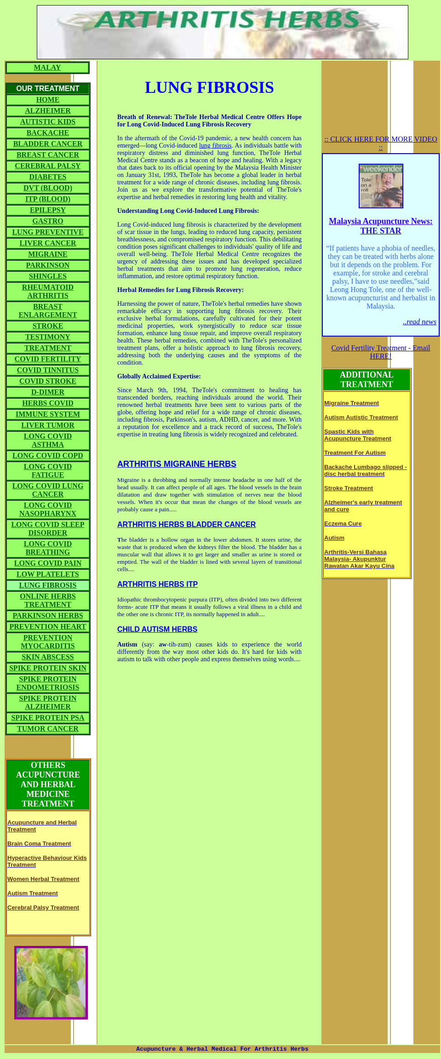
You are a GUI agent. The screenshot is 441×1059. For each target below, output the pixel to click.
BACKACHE (48, 133)
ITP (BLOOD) (47, 199)
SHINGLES (48, 276)
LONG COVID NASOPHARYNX (47, 509)
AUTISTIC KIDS (47, 122)
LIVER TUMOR (47, 425)
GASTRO (47, 221)
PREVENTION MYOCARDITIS (47, 642)
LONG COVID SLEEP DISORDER (47, 529)
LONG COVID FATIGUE (48, 471)
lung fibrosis (215, 145)
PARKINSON (48, 265)
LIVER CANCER (47, 243)
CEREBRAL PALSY (47, 166)
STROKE (48, 326)
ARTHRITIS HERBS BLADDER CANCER (186, 524)
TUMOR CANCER (48, 729)
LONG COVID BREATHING (48, 548)
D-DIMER (47, 392)
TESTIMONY (47, 337)
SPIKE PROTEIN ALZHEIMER (48, 702)
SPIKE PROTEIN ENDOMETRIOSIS (48, 683)
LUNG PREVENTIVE (47, 232)
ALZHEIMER (48, 110)
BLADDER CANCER (48, 144)
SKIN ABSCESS (48, 657)
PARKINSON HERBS (47, 615)
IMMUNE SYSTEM (48, 414)
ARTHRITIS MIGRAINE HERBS (176, 464)
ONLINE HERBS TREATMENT (47, 600)
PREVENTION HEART (47, 626)
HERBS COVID (48, 403)
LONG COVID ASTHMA (48, 440)
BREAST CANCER (48, 155)
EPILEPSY (48, 210)
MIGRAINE (47, 254)
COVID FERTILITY (48, 359)
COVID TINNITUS (48, 370)
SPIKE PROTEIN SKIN (47, 668)
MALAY (47, 67)
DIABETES (48, 177)
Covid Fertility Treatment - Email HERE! (380, 352)
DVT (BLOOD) (47, 188)
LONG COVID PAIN (47, 563)
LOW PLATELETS (48, 574)
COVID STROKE (47, 381)
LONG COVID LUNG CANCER (48, 490)
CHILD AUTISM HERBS (157, 629)
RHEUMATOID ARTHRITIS (48, 291)
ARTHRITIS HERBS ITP (157, 584)
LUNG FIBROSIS (48, 585)
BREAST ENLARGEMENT (47, 311)
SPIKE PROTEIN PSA (47, 717)
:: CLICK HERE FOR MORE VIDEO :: (380, 143)
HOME (48, 99)
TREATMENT (47, 348)
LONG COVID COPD (47, 455)
